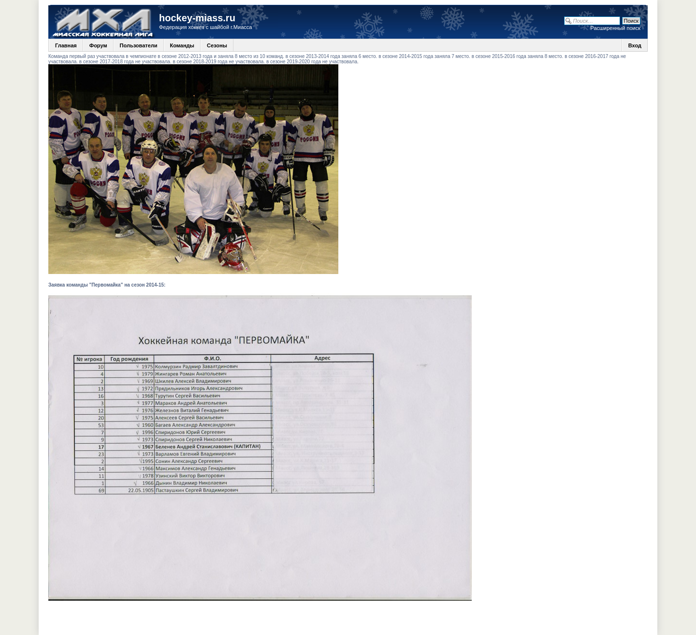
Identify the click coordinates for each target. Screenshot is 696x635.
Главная (66, 45)
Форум (98, 45)
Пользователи (139, 45)
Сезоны (217, 45)
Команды (182, 45)
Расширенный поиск (615, 28)
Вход (634, 45)
